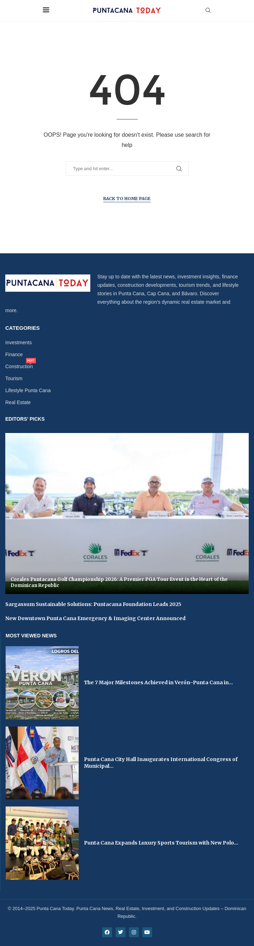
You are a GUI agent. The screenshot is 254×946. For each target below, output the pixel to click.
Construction (19, 366)
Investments (18, 342)
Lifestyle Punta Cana (28, 390)
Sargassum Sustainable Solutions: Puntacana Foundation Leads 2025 (93, 604)
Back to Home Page (127, 198)
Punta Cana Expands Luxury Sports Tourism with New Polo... (161, 843)
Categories (22, 327)
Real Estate (18, 402)
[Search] (207, 10)
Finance (14, 354)
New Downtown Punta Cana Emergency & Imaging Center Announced (95, 618)
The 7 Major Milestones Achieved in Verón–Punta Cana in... (158, 682)
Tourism (13, 378)
